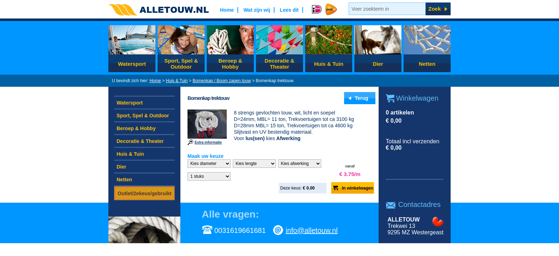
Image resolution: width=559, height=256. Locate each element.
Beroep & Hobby (230, 64)
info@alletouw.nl (312, 230)
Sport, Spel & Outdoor (181, 64)
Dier (378, 64)
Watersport (132, 64)
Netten (427, 64)
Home (155, 80)
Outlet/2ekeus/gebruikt (144, 193)
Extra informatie (208, 142)
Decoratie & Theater (279, 64)
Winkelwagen (417, 98)
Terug (361, 98)
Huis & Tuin (328, 64)
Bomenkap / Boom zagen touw (222, 80)
